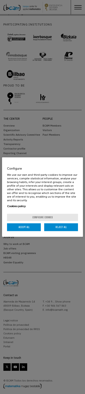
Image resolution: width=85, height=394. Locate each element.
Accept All (24, 227)
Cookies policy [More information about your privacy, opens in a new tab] (16, 206)
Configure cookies (42, 217)
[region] (42, 197)
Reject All (61, 227)
